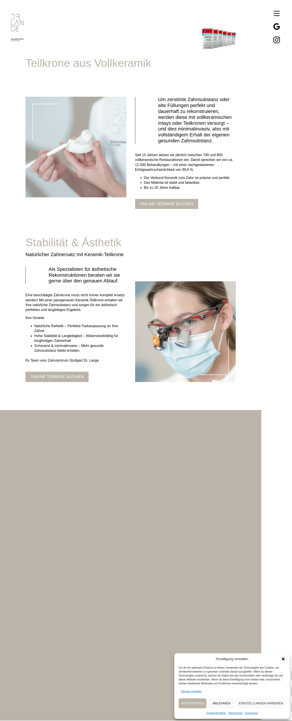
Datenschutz (235, 713)
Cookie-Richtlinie (216, 713)
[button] (283, 659)
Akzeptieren (192, 703)
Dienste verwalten (191, 691)
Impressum (251, 713)
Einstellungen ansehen (261, 703)
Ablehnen (221, 703)
